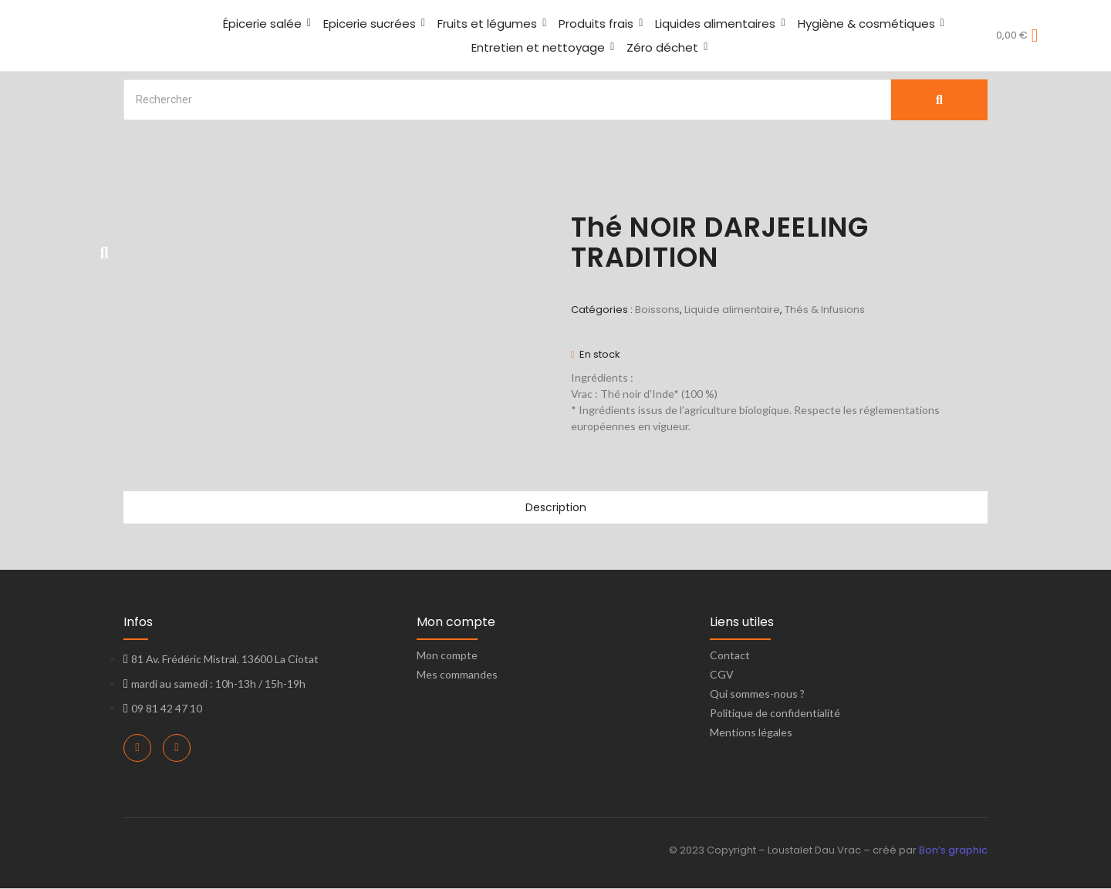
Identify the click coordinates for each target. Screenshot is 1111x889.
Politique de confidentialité (775, 713)
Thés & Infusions (825, 309)
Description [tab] (555, 508)
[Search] (507, 99)
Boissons (657, 309)
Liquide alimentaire (732, 309)
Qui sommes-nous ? (757, 694)
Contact (730, 655)
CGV (722, 675)
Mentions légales (751, 732)
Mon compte (447, 655)
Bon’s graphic (953, 851)
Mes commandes (457, 675)
